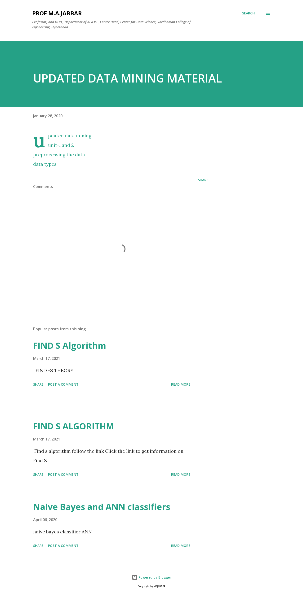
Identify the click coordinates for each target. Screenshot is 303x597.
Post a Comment (63, 384)
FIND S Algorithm (69, 345)
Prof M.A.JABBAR (57, 13)
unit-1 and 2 (61, 145)
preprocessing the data (59, 154)
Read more (180, 384)
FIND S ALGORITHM (73, 426)
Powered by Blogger (151, 577)
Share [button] (203, 180)
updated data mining (69, 136)
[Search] (248, 13)
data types (45, 164)
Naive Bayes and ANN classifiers (101, 507)
